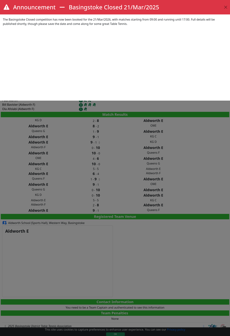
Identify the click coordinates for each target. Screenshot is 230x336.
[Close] (226, 7)
